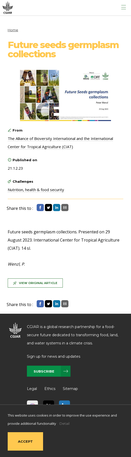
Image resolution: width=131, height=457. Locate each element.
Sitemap (70, 388)
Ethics (49, 388)
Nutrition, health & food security (36, 189)
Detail (64, 423)
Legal (32, 388)
